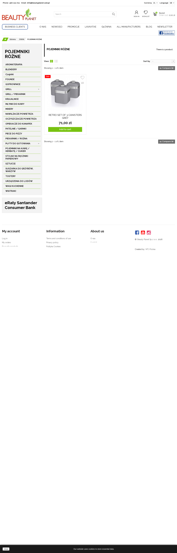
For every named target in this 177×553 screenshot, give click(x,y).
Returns (5, 537)
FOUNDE (10, 80)
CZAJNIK (12, 233)
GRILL (8, 90)
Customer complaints (55, 537)
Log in (4, 518)
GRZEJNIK (13, 323)
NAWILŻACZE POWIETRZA (19, 114)
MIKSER (12, 298)
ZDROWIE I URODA (15, 214)
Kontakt (94, 522)
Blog (149, 26)
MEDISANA (12, 382)
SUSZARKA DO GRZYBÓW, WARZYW (19, 170)
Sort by (146, 61)
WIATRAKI (10, 192)
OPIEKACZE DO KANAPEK (18, 124)
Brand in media (97, 530)
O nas (43, 26)
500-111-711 (14, 3)
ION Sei (10, 224)
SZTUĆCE (10, 164)
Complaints (7, 534)
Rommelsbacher (17, 367)
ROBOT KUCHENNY (18, 303)
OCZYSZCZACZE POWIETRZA (21, 119)
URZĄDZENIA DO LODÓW (19, 182)
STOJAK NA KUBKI (17, 273)
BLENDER (13, 293)
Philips (11, 402)
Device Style (14, 392)
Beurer (11, 387)
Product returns (53, 534)
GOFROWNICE (12, 85)
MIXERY (9, 109)
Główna (106, 26)
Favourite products (10, 526)
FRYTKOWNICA (16, 328)
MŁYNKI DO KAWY (14, 105)
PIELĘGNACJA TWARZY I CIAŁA (18, 208)
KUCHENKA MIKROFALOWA (16, 249)
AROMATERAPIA (13, 65)
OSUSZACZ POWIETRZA (21, 347)
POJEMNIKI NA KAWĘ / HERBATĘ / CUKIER (17, 150)
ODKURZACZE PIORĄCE (20, 313)
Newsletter (164, 26)
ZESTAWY (13, 288)
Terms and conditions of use (58, 518)
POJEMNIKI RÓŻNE (17, 256)
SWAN (10, 229)
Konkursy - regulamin (55, 530)
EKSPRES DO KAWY (18, 243)
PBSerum (12, 397)
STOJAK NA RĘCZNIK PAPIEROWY (19, 267)
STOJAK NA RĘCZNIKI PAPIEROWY (16, 158)
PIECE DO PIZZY (13, 134)
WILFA (10, 362)
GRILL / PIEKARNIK (15, 95)
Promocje (73, 26)
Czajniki (9, 75)
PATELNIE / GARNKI (15, 129)
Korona (11, 417)
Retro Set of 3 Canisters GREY (65, 116)
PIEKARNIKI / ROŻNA (16, 139)
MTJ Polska (150, 528)
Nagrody (94, 526)
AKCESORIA (11, 201)
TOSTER (12, 238)
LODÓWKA (14, 342)
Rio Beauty (13, 372)
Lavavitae (90, 26)
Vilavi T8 (10, 432)
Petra (10, 407)
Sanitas (11, 422)
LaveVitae (12, 377)
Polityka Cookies (53, 526)
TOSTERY (10, 177)
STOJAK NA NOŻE (17, 333)
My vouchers (7, 530)
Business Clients (15, 26)
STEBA (10, 357)
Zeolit (8, 427)
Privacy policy (52, 522)
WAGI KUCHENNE (14, 187)
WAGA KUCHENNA (17, 338)
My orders (6, 522)
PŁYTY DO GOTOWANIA (17, 144)
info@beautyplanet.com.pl (38, 3)
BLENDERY (11, 70)
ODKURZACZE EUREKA (20, 308)
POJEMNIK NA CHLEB (19, 261)
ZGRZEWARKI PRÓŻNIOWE (19, 196)
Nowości (57, 26)
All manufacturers (129, 26)
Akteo (10, 412)
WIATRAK (13, 318)
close (6, 549)
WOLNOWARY (15, 283)
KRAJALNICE (12, 100)
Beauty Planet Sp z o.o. (147, 519)
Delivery (49, 541)
